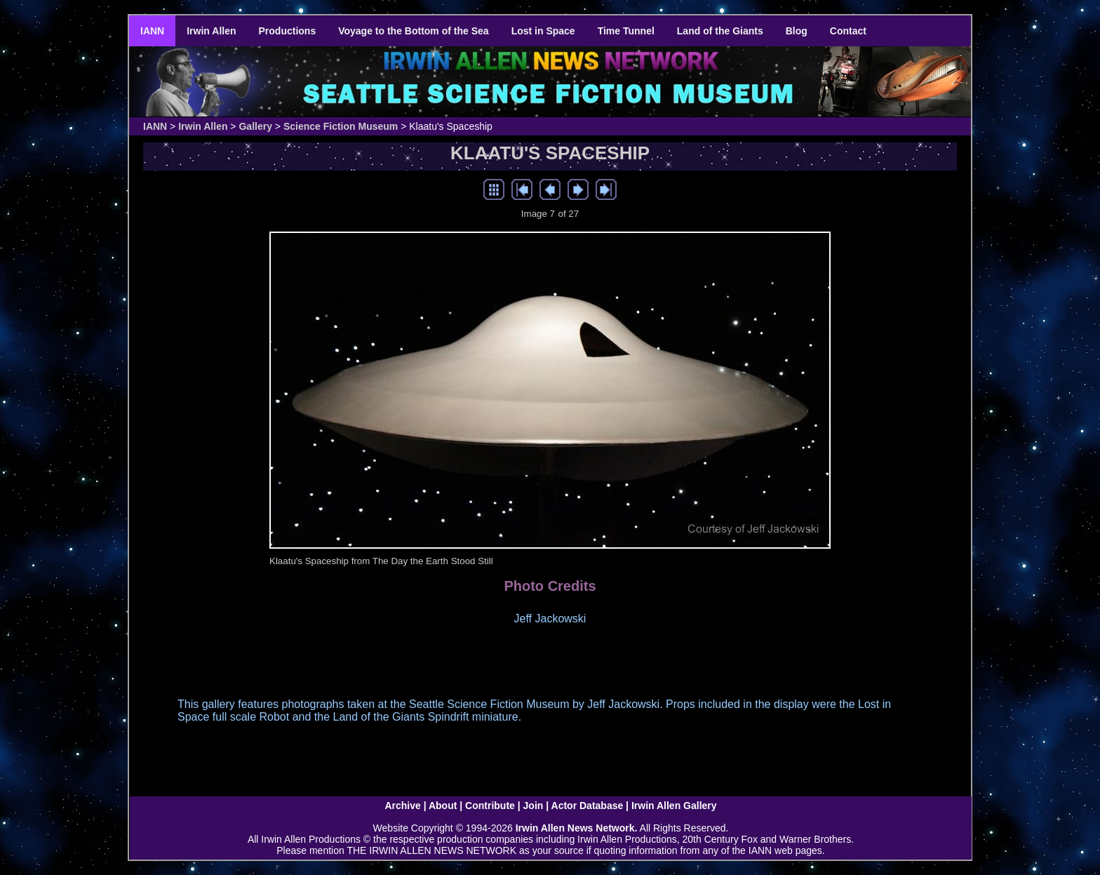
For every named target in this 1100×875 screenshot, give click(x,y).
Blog (796, 30)
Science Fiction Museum (340, 126)
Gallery (255, 126)
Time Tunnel (626, 30)
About (443, 805)
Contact (848, 30)
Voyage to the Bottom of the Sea (413, 30)
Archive (402, 805)
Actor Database (587, 805)
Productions (287, 30)
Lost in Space (543, 30)
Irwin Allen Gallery (674, 805)
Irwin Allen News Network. (577, 828)
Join (533, 805)
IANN (152, 30)
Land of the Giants (720, 30)
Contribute (490, 805)
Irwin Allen (211, 30)
